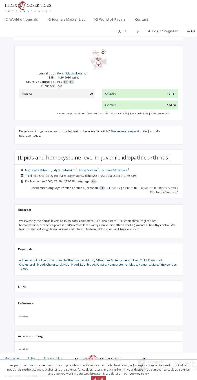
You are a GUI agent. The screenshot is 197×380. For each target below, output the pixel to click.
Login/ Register (163, 31)
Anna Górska (88, 170)
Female (101, 264)
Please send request (125, 131)
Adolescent (26, 260)
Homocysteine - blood (122, 264)
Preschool (155, 260)
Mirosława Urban (37, 170)
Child (143, 260)
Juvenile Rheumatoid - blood (75, 260)
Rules (31, 358)
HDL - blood (71, 264)
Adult (39, 260)
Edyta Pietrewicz (64, 170)
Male (154, 264)
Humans (144, 264)
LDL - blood (87, 264)
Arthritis (49, 260)
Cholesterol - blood (32, 264)
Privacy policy (53, 358)
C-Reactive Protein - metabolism (117, 260)
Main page (11, 358)
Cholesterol (54, 264)
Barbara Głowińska (114, 170)
